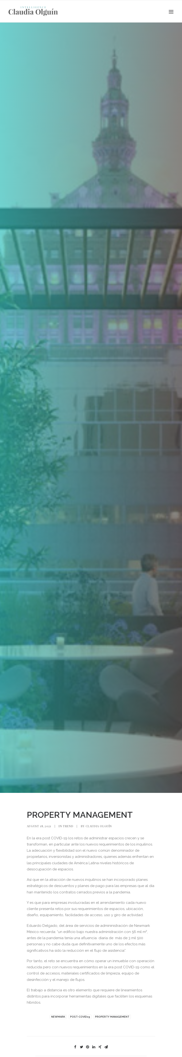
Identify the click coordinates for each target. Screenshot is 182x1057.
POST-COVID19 (80, 998)
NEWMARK (58, 998)
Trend (68, 807)
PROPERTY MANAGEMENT (112, 998)
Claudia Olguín (99, 807)
